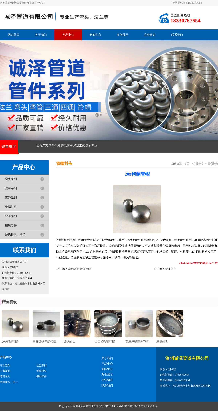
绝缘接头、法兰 (15, 234)
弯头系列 (11, 179)
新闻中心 (95, 34)
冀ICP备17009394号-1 (111, 406)
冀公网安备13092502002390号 (141, 406)
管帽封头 (11, 206)
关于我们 (41, 34)
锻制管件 (11, 225)
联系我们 (177, 34)
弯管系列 (11, 216)
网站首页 (13, 34)
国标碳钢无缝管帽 (79, 268)
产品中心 (68, 34)
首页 (186, 163)
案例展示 (122, 34)
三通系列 (11, 197)
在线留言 (150, 34)
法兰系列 (11, 188)
